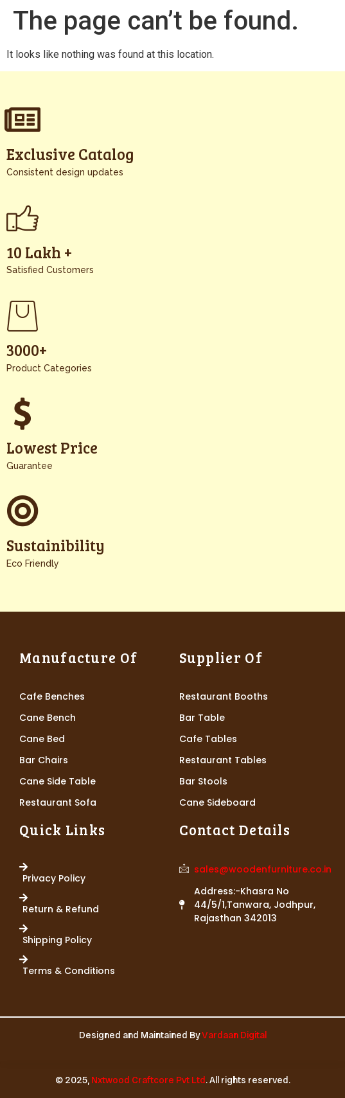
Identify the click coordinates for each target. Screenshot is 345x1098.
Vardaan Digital (234, 1035)
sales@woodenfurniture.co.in (263, 869)
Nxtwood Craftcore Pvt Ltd (148, 1080)
